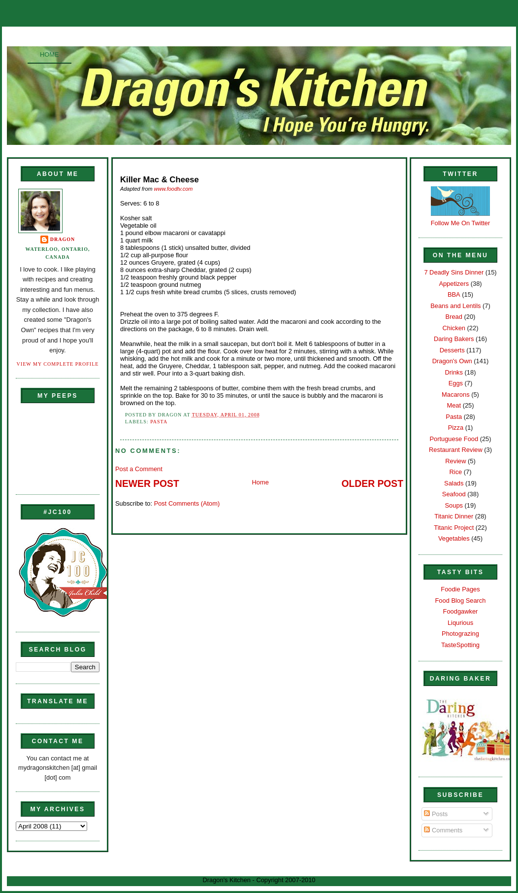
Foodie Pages (460, 589)
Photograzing (460, 633)
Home (49, 54)
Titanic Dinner (453, 516)
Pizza (455, 427)
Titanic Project (454, 527)
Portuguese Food (453, 439)
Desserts (452, 350)
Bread (454, 316)
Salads (453, 483)
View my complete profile (58, 364)
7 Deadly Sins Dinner (454, 272)
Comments (443, 830)
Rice (455, 472)
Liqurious (460, 622)
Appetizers (454, 283)
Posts (436, 814)
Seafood (454, 494)
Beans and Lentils (455, 305)
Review (455, 461)
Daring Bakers (454, 339)
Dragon (62, 239)
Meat (454, 405)
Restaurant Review (456, 449)
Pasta (158, 421)
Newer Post (147, 484)
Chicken (454, 328)
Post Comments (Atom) (187, 503)
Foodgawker (460, 611)
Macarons (455, 394)
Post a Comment (138, 469)
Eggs (456, 383)
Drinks (454, 372)
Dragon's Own (452, 361)
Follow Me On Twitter (460, 223)
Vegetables (454, 538)
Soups (454, 505)
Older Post (372, 484)
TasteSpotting (460, 645)
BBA (454, 294)
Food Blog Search (460, 600)
